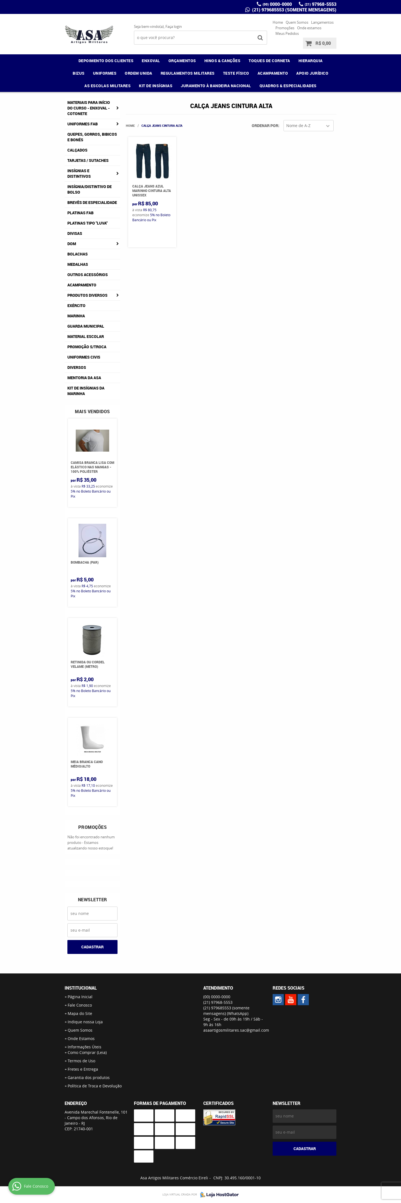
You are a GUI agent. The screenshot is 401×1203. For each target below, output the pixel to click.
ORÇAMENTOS (182, 60)
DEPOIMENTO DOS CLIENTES (106, 60)
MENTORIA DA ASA (84, 377)
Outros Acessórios (87, 274)
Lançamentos (322, 22)
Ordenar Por (265, 125)
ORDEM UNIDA (138, 73)
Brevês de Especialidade (92, 202)
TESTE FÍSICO (236, 73)
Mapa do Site (80, 1013)
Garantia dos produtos (89, 1077)
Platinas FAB (80, 212)
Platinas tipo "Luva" (87, 223)
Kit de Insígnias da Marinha (85, 390)
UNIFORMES (105, 73)
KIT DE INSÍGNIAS (155, 85)
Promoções (284, 27)
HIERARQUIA (311, 60)
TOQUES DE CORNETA (269, 60)
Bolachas (77, 254)
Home (278, 22)
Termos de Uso (81, 1060)
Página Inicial (80, 996)
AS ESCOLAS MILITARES (107, 85)
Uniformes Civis (83, 357)
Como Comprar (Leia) (87, 1052)
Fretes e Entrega (83, 1069)
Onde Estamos (81, 1038)
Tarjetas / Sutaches (88, 160)
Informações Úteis (84, 1046)
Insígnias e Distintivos (79, 173)
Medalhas (77, 264)
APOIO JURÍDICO (312, 73)
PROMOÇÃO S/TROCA (86, 346)
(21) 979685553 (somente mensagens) (293, 10)
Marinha (76, 315)
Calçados (77, 150)
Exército (76, 305)
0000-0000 (277, 4)
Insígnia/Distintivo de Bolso (89, 189)
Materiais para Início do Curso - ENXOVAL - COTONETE (88, 108)
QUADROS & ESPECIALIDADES (288, 85)
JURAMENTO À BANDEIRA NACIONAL (216, 85)
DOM (71, 243)
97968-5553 (320, 4)
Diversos (76, 367)
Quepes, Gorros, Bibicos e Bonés (92, 136)
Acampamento (81, 285)
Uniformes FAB (82, 123)
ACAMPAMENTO (273, 73)
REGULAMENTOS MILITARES (188, 73)
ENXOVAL (151, 60)
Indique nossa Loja (85, 1021)
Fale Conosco (80, 1005)
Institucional (81, 988)
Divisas (74, 233)
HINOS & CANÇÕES (222, 60)
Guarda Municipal (85, 326)
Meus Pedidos (287, 33)
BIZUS (79, 73)
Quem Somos (297, 22)
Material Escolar (85, 336)
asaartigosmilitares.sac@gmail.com (236, 1030)
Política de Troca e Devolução (95, 1085)
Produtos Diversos (87, 295)
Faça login (173, 26)
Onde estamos (309, 27)
